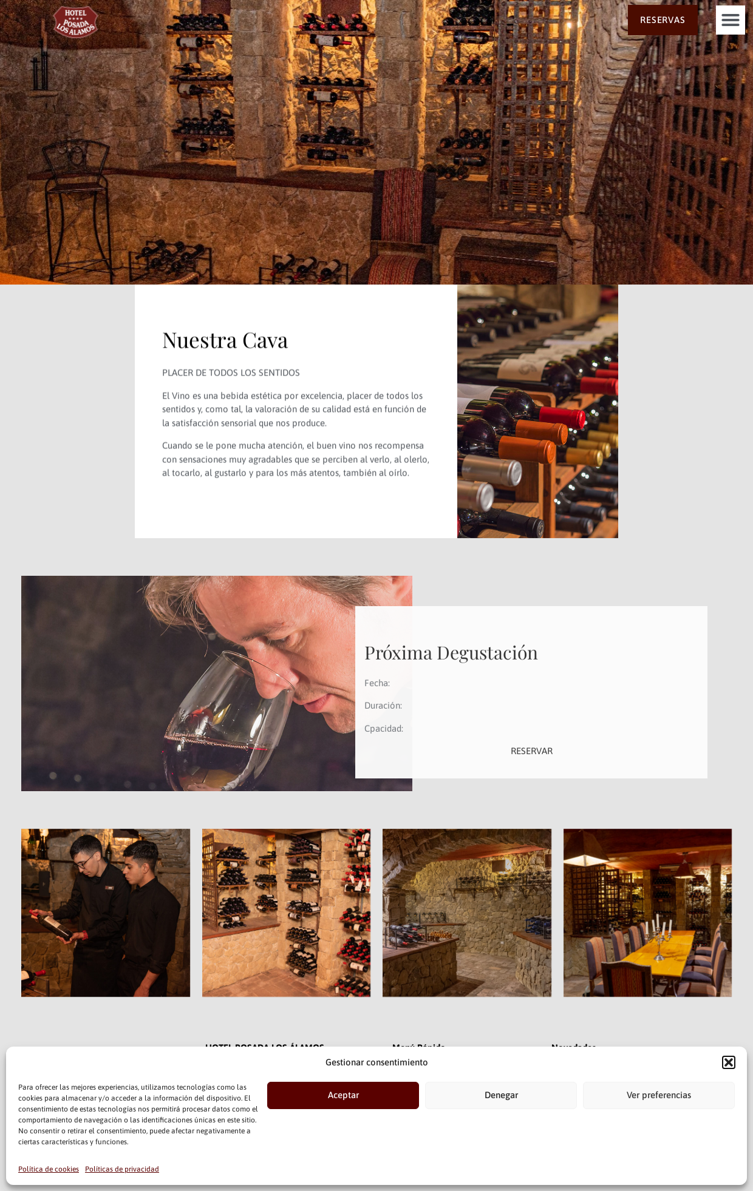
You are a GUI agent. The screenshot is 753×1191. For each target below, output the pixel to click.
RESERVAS (662, 20)
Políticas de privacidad (122, 1169)
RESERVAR (532, 803)
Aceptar (343, 1095)
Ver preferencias (659, 1095)
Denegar (501, 1095)
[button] (729, 1062)
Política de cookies (48, 1169)
